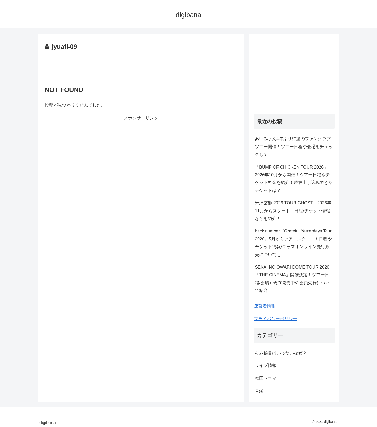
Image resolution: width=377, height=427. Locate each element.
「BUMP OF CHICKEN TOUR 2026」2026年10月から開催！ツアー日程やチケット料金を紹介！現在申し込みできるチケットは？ (294, 179)
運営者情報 (265, 305)
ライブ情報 (265, 365)
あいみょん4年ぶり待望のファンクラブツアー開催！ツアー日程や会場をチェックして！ (294, 146)
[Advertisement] (141, 65)
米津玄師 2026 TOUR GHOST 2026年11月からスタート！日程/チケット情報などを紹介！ (293, 211)
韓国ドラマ (265, 378)
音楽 (259, 390)
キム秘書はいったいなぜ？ (281, 353)
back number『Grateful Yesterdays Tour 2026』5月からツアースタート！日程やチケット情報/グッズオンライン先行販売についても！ (293, 243)
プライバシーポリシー (275, 318)
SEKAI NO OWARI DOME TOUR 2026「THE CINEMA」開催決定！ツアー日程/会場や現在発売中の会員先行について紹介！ (292, 279)
